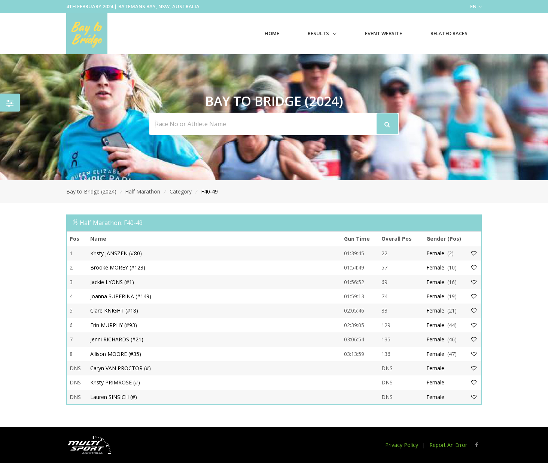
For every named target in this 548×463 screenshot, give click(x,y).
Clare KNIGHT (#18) (114, 310)
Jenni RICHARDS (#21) (116, 339)
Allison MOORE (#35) (115, 353)
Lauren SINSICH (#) (113, 396)
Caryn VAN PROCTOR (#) (120, 368)
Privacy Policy (401, 444)
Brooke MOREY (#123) (117, 267)
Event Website (383, 33)
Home (272, 33)
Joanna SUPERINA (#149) (120, 296)
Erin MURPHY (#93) (113, 325)
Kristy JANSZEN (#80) (116, 253)
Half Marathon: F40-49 (111, 223)
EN (476, 6)
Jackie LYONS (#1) (112, 282)
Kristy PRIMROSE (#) (115, 382)
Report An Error (448, 444)
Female (435, 253)
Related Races (449, 33)
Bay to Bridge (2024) (91, 191)
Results (318, 33)
